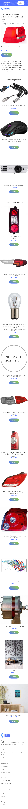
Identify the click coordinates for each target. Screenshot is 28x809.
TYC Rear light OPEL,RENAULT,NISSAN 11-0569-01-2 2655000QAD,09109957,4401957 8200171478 (14, 454)
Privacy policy (4, 802)
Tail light (19, 46)
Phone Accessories (6, 783)
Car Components (12, 46)
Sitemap (3, 804)
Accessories (4, 766)
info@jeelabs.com (6, 758)
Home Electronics (5, 780)
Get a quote (20, 3)
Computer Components (7, 775)
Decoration (4, 778)
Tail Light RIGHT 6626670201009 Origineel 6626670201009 (14, 492)
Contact (3, 796)
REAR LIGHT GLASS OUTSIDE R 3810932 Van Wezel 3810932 (14, 275)
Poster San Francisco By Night (14, 715)
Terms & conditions (6, 799)
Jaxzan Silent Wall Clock (14, 582)
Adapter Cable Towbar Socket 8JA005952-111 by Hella (14, 106)
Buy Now (6, 54)
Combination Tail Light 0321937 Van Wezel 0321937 (14, 413)
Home (2, 21)
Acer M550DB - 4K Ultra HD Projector (14, 185)
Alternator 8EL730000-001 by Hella (14, 626)
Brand (2, 769)
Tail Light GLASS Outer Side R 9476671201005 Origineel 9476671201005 (14, 376)
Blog (2, 793)
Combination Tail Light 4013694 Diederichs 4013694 (14, 237)
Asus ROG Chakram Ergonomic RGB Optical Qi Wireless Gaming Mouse (14, 140)
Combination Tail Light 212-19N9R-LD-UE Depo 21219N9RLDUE (14, 536)
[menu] (25, 9)
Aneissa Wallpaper (14, 671)
